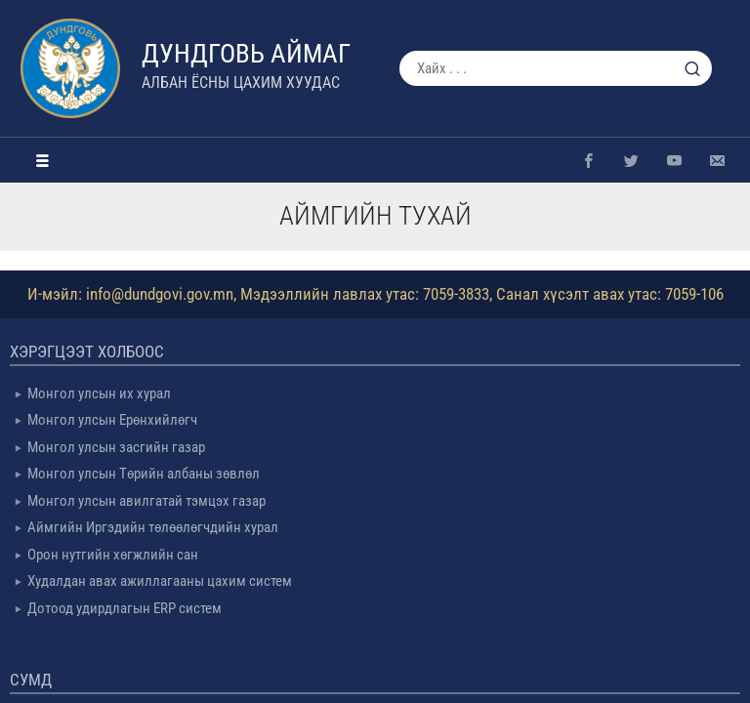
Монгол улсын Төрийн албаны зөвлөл (143, 473)
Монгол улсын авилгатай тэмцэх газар (146, 501)
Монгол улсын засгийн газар (116, 447)
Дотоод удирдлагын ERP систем (124, 608)
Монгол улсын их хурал (99, 393)
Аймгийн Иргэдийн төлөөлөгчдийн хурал (152, 527)
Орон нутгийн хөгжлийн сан (112, 554)
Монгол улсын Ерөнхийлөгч (112, 420)
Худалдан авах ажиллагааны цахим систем (159, 581)
